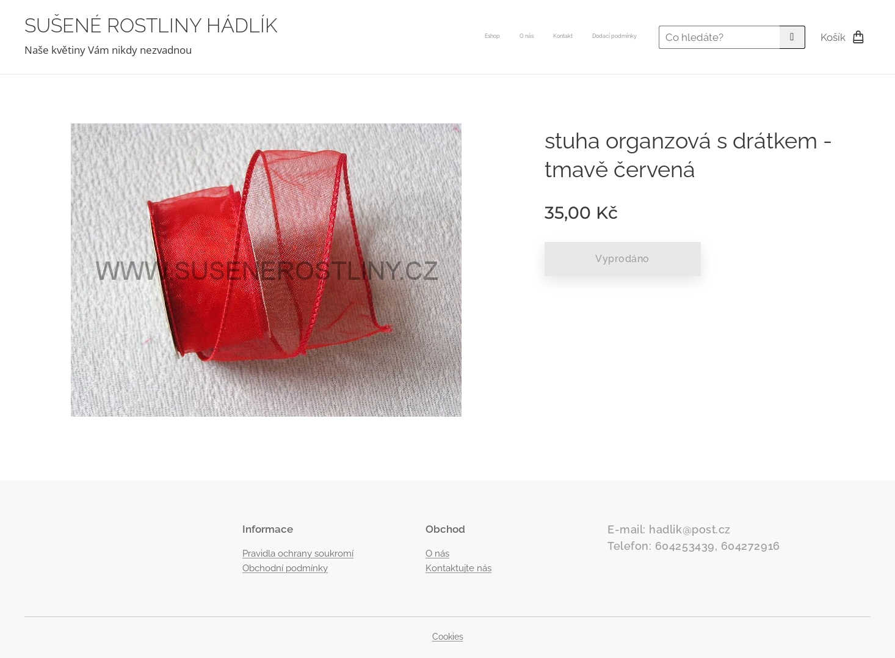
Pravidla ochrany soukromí (297, 553)
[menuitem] (581, 37)
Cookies (447, 637)
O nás (437, 553)
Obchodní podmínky (285, 568)
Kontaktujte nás (458, 568)
